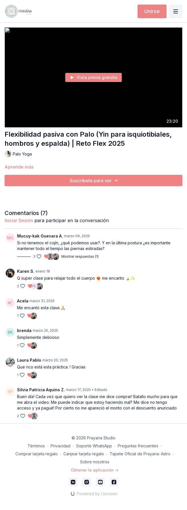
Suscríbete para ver (95, 180)
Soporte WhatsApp (94, 445)
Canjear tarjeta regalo (83, 453)
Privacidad (60, 445)
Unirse (152, 11)
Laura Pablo (29, 360)
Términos (36, 445)
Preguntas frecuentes (138, 445)
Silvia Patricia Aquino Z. (41, 389)
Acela (22, 300)
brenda (24, 330)
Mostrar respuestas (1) (80, 256)
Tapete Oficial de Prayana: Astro (140, 453)
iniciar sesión (19, 220)
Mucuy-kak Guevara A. (40, 236)
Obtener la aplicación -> (95, 470)
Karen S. (25, 271)
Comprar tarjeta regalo (36, 453)
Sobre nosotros (94, 461)
